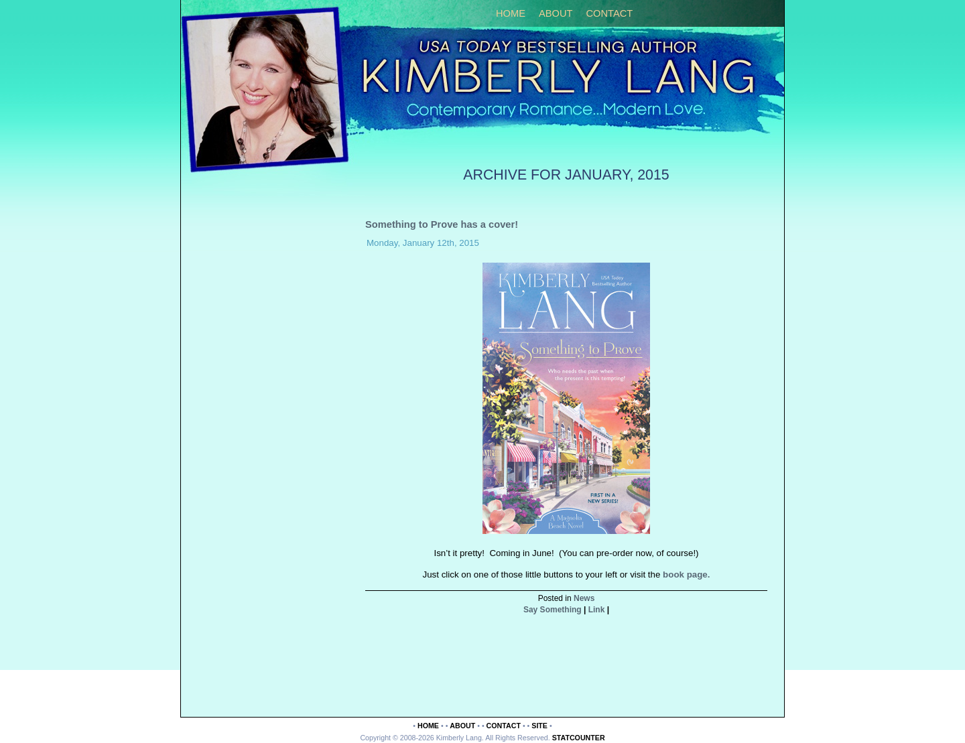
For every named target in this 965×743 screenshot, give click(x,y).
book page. (686, 574)
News (584, 598)
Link (596, 609)
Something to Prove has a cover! (441, 224)
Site (539, 726)
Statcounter (578, 738)
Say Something (552, 609)
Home (510, 13)
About (556, 13)
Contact (609, 13)
